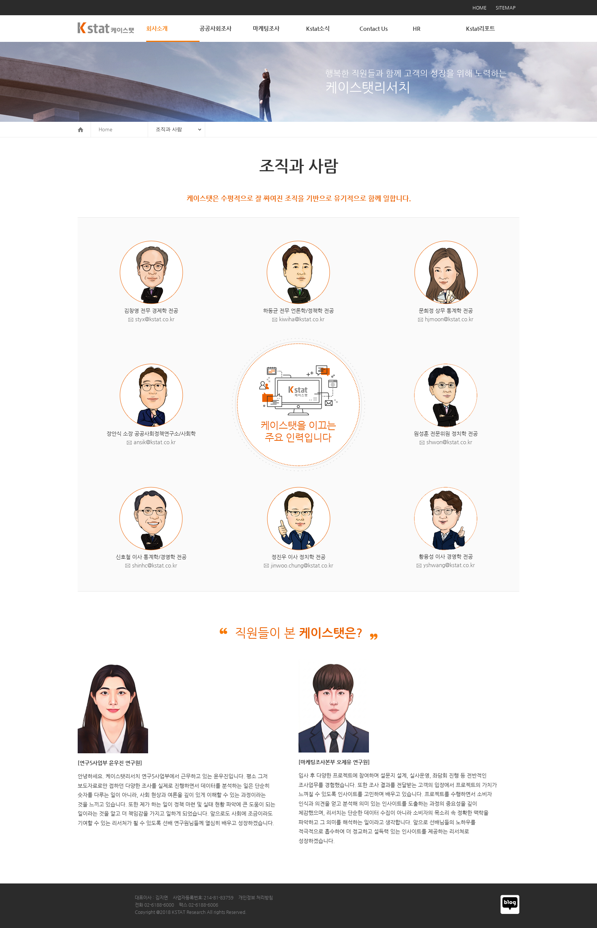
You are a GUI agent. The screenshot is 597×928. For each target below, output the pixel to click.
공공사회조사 (215, 28)
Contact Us (373, 28)
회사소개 (157, 28)
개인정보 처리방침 (255, 897)
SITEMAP (506, 7)
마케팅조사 (266, 28)
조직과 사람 (169, 129)
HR (416, 28)
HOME (479, 7)
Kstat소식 (318, 28)
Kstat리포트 (480, 28)
